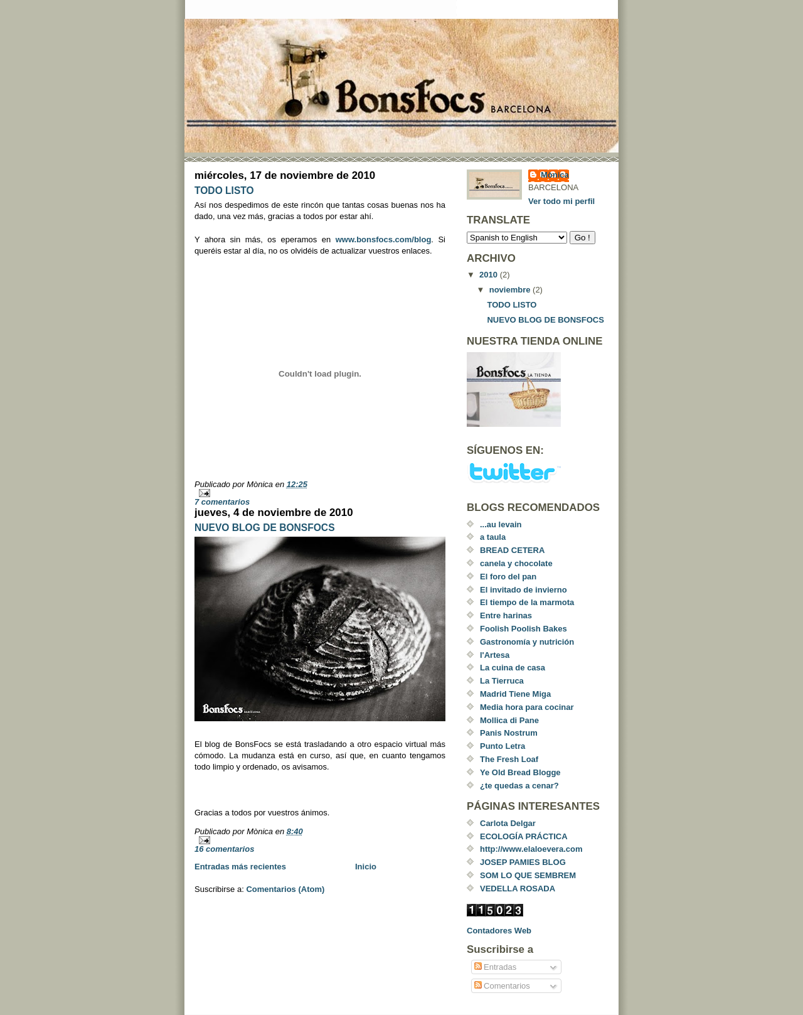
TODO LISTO (224, 190)
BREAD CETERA (512, 550)
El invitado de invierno (523, 589)
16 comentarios (224, 849)
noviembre (511, 289)
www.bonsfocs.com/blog (384, 239)
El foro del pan (508, 576)
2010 (489, 274)
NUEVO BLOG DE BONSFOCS (264, 527)
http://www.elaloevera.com (531, 849)
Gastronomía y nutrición (527, 642)
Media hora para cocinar (527, 707)
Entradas (495, 967)
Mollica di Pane (509, 720)
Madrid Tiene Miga (515, 694)
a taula (493, 537)
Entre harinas (506, 615)
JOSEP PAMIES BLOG (523, 862)
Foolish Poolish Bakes (523, 628)
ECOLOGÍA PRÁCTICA (524, 836)
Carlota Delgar (508, 823)
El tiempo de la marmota (527, 602)
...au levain (500, 524)
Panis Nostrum (509, 733)
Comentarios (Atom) (285, 889)
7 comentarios (222, 502)
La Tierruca (502, 680)
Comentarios (502, 986)
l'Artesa (494, 655)
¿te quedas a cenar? (519, 785)
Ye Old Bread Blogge (520, 772)
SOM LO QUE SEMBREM (528, 875)
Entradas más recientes (240, 866)
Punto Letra (502, 746)
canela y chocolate (516, 563)
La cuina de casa (512, 667)
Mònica (555, 175)
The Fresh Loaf (509, 759)
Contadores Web (499, 930)
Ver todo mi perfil (561, 201)
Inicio (365, 866)
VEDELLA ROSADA (517, 888)
